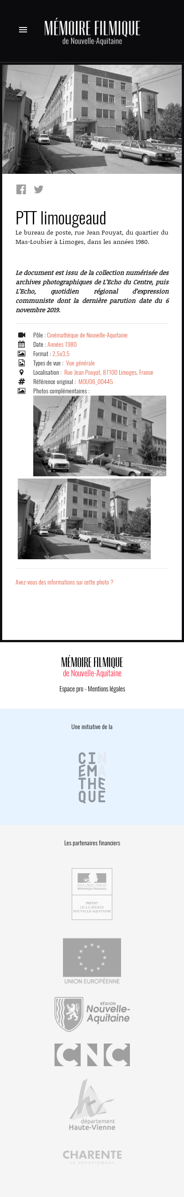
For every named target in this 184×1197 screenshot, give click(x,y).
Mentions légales (106, 688)
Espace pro (71, 688)
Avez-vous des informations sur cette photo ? (65, 582)
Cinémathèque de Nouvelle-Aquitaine (87, 335)
